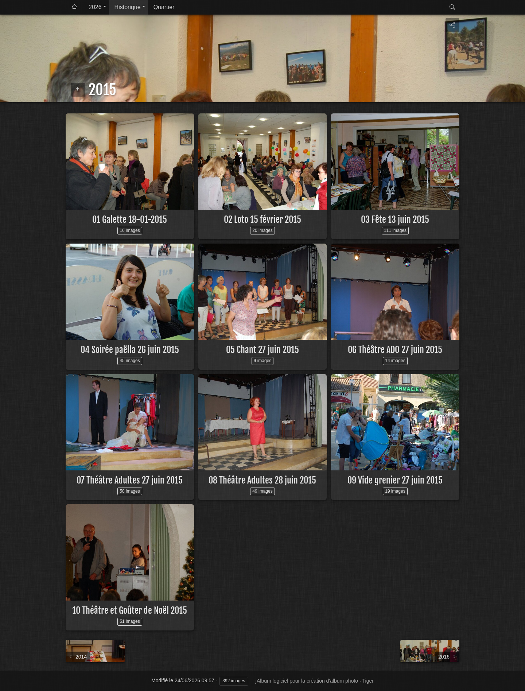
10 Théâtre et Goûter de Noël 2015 (129, 610)
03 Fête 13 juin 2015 (395, 219)
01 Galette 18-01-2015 (129, 219)
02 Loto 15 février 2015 (262, 219)
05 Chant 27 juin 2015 (262, 349)
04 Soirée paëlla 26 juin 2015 (130, 349)
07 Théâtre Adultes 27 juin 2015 (130, 480)
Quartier (164, 7)
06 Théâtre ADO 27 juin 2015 (395, 349)
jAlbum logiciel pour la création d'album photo (307, 681)
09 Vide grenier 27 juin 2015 (395, 480)
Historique (127, 7)
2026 (95, 7)
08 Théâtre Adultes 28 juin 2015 (262, 480)
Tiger (368, 681)
